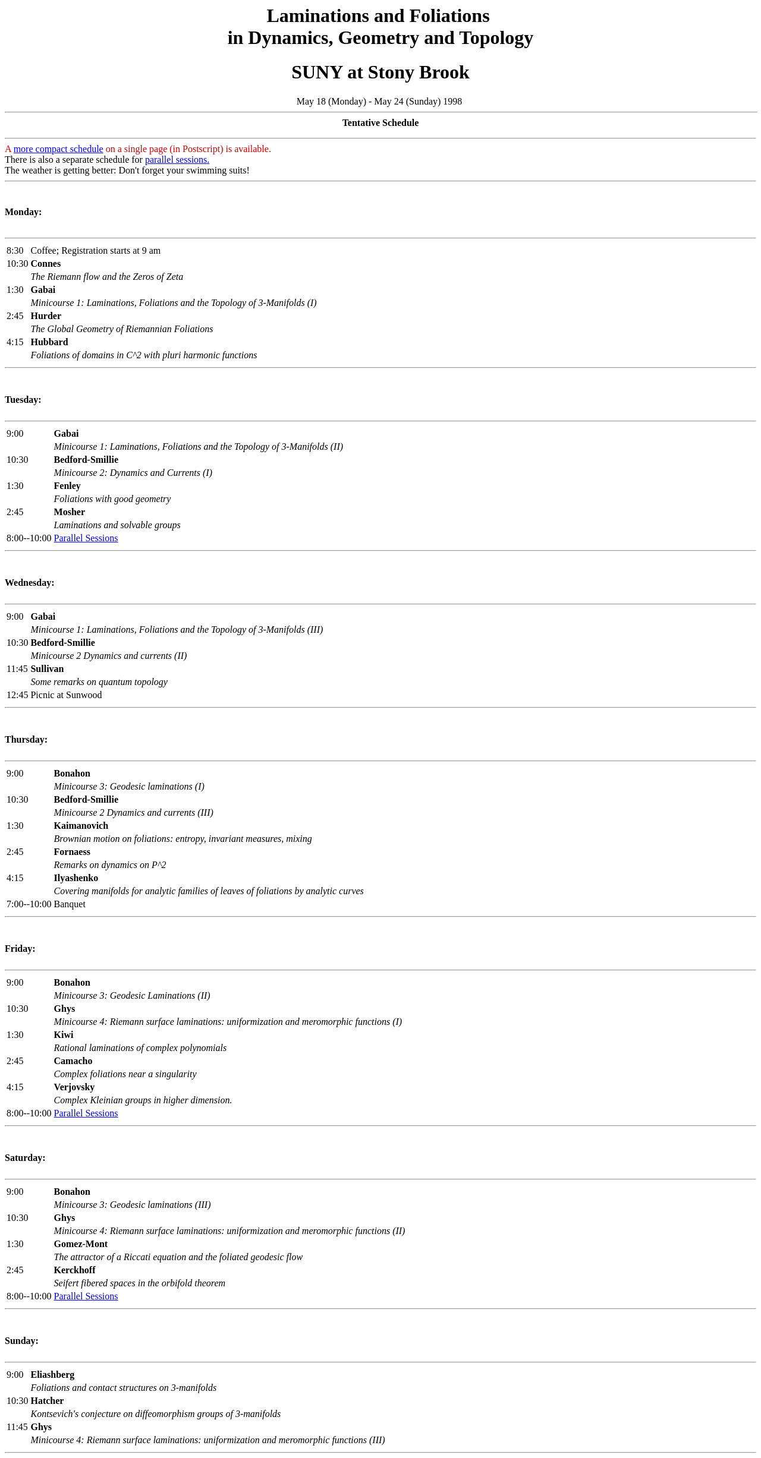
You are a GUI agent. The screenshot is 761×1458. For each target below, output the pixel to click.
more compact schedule (58, 149)
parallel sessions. (177, 159)
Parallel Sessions (86, 538)
